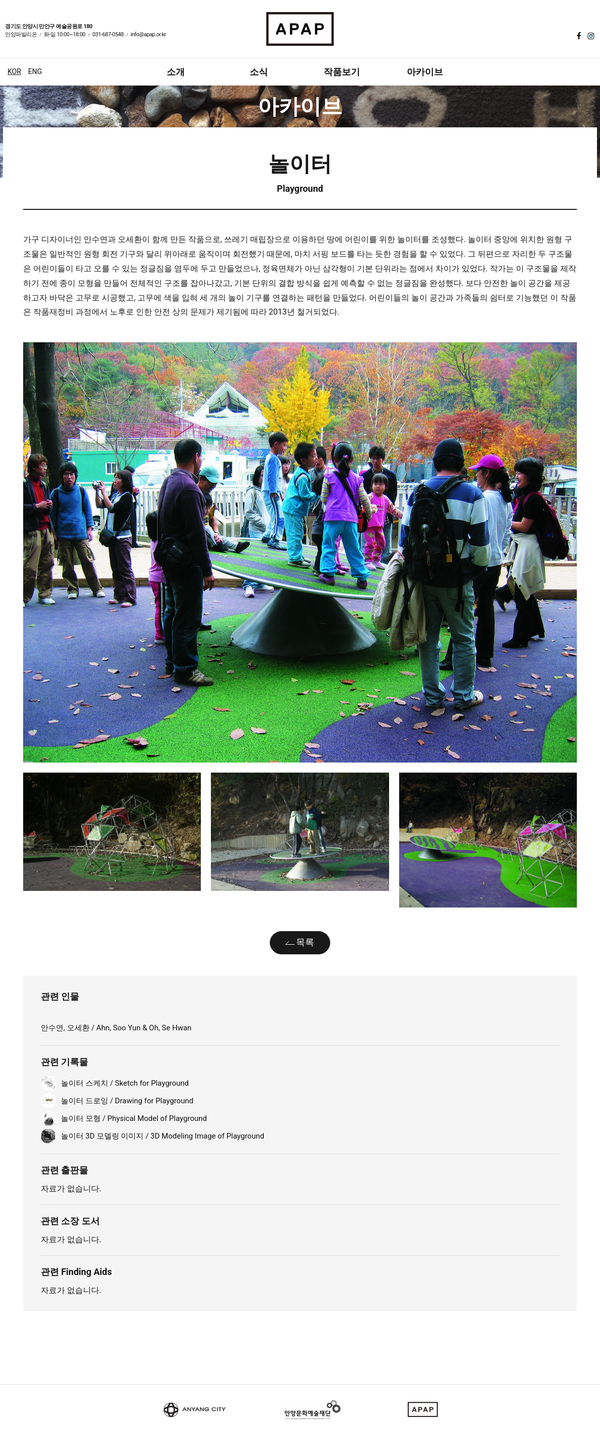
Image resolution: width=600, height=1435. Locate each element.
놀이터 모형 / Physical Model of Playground (134, 1118)
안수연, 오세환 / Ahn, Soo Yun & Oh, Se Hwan (116, 1027)
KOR (14, 71)
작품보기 (342, 71)
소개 (176, 71)
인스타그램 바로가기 (590, 35)
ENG (35, 71)
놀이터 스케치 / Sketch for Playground (125, 1083)
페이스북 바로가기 (578, 35)
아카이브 (425, 71)
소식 (259, 71)
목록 (305, 942)
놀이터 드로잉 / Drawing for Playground (127, 1100)
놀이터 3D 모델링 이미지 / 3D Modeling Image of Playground (162, 1136)
